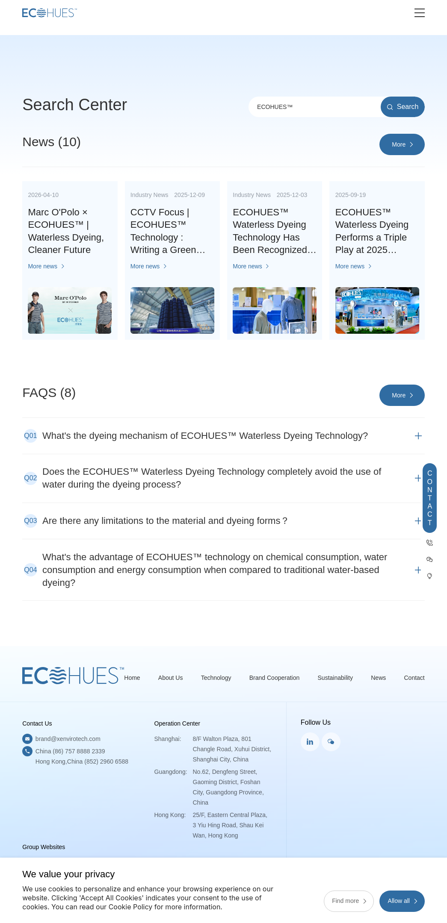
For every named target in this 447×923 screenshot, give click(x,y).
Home (132, 677)
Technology (216, 677)
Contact (414, 677)
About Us (170, 677)
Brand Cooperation (274, 677)
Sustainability (335, 677)
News (378, 677)
